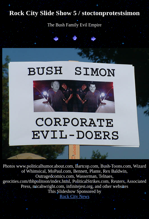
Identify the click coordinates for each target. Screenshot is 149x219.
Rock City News (75, 196)
